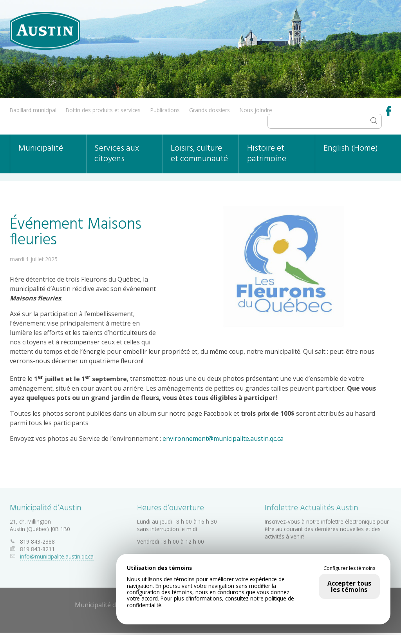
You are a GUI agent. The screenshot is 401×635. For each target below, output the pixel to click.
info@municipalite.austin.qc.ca (57, 555)
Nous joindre (256, 110)
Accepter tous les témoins (349, 586)
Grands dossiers (209, 110)
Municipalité (40, 148)
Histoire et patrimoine (266, 154)
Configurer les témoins (349, 568)
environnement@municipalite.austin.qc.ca (223, 438)
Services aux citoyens (116, 154)
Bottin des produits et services (103, 110)
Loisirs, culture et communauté (199, 154)
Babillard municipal (33, 110)
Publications (165, 110)
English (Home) (350, 148)
